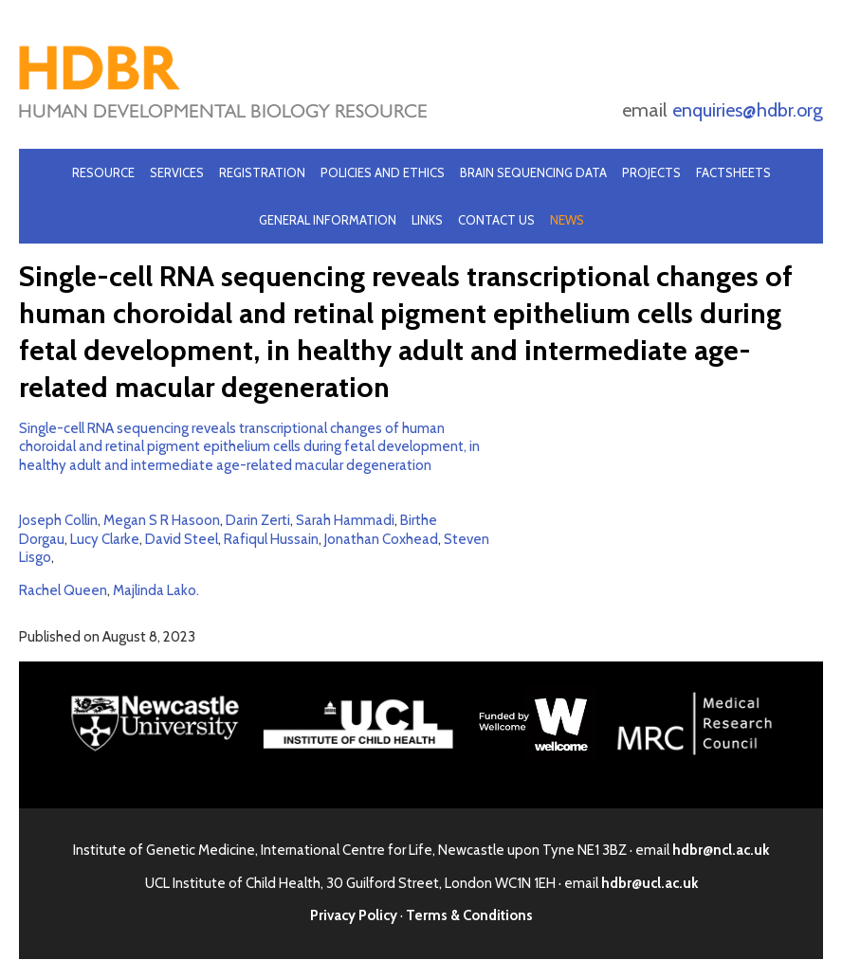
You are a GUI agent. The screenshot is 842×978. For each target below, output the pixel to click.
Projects (651, 172)
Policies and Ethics (382, 172)
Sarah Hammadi (345, 520)
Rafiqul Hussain (271, 539)
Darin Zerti (258, 520)
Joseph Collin (58, 520)
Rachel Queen (63, 590)
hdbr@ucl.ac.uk (649, 883)
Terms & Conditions (469, 915)
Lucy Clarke (104, 539)
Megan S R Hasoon (161, 520)
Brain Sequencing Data (533, 172)
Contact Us (496, 219)
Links (427, 219)
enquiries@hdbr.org (747, 110)
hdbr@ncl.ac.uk (720, 850)
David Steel (181, 539)
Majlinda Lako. (156, 590)
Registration (262, 172)
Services (177, 172)
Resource (103, 172)
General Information (327, 219)
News (567, 219)
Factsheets (733, 172)
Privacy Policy (353, 915)
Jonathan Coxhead (381, 539)
